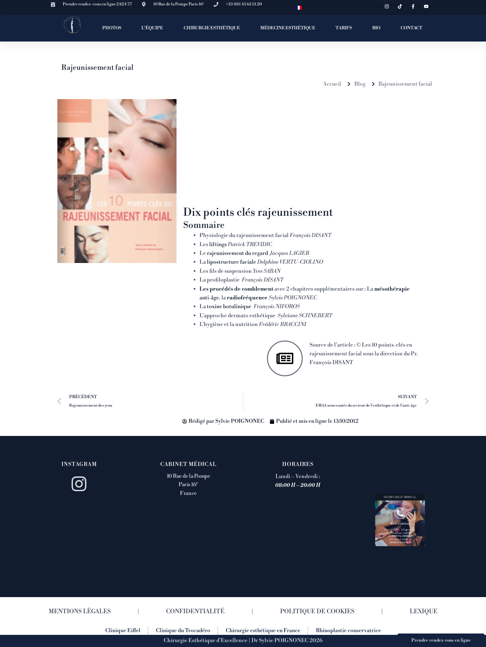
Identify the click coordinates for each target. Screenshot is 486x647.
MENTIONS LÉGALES (80, 611)
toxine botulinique (229, 306)
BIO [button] (376, 28)
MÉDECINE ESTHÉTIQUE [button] (287, 28)
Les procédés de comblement (237, 288)
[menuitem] (298, 7)
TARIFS (343, 28)
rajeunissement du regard (238, 252)
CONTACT (411, 28)
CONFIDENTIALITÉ (195, 611)
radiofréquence (248, 297)
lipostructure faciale (231, 262)
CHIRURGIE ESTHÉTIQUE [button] (212, 28)
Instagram (79, 464)
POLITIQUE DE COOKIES (317, 611)
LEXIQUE (423, 611)
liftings (218, 244)
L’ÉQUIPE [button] (152, 28)
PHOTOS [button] (111, 28)
